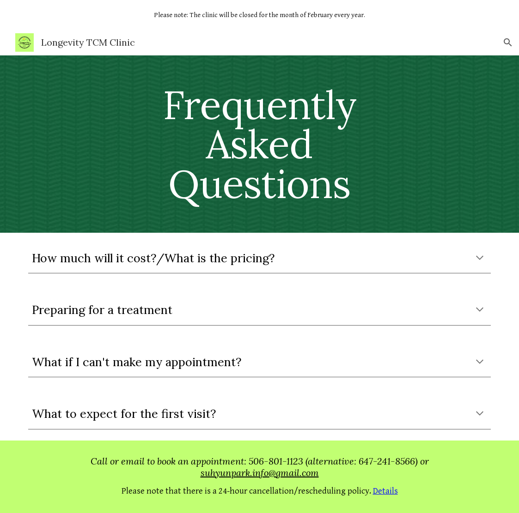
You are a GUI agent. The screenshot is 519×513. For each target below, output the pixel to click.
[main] (259, 144)
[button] (508, 42)
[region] (259, 15)
